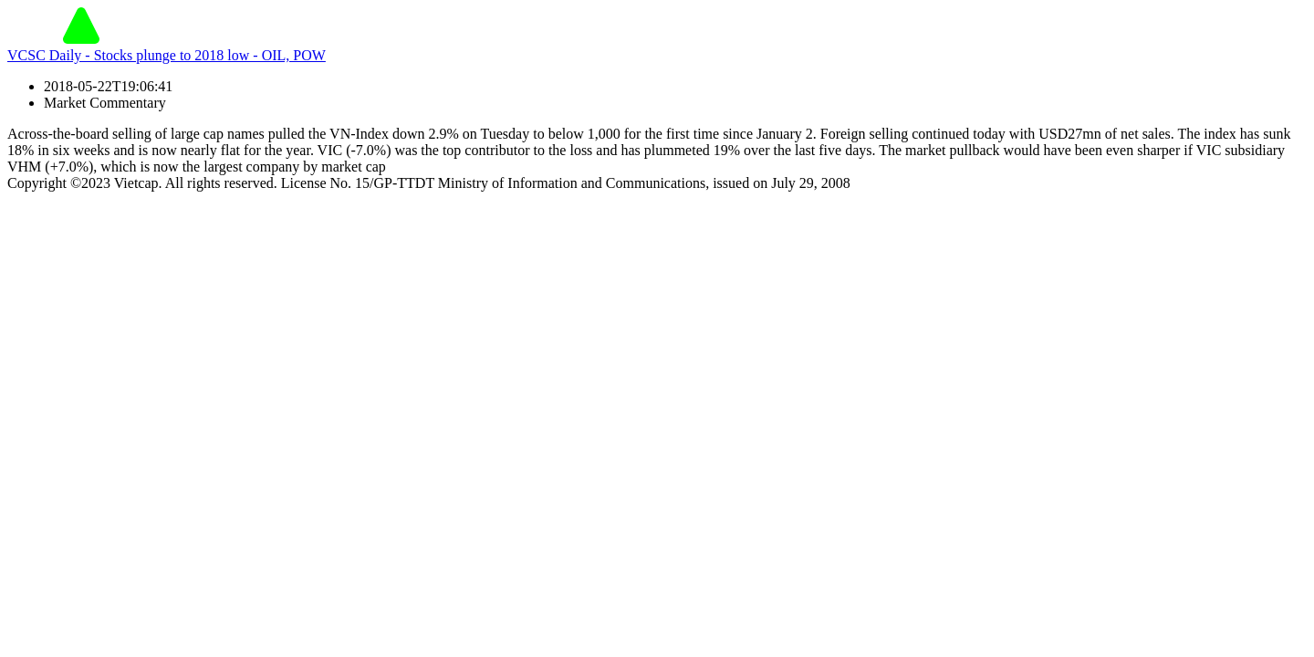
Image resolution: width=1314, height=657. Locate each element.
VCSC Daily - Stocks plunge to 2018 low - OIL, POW (166, 55)
